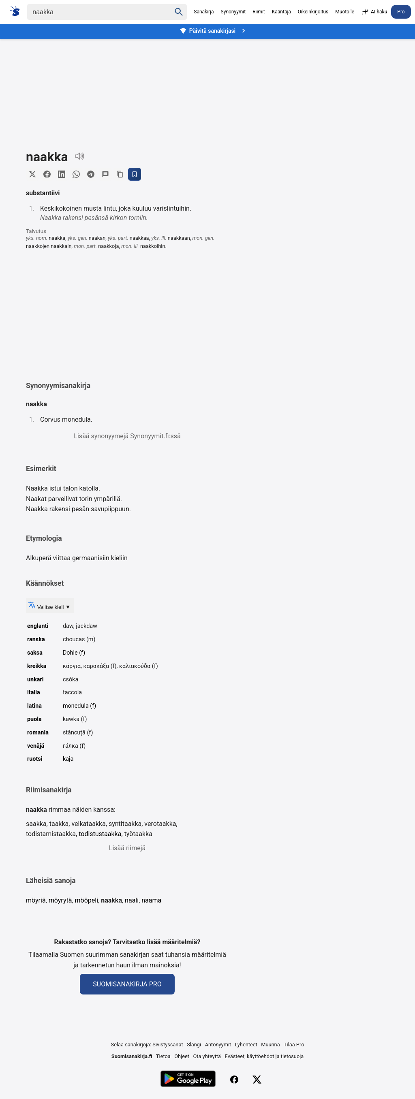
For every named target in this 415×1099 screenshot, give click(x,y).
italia (33, 692)
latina (34, 705)
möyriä (36, 900)
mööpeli (86, 900)
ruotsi (35, 758)
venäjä (35, 746)
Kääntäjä (281, 12)
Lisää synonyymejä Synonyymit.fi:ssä (127, 436)
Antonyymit (218, 1044)
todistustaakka (100, 834)
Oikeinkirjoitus (313, 12)
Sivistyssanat (167, 1044)
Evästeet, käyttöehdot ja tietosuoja (264, 1056)
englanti (37, 626)
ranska (36, 639)
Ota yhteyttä (207, 1056)
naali (132, 900)
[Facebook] (234, 1079)
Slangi (194, 1044)
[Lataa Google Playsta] (187, 1080)
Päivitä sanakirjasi (214, 31)
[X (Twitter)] (257, 1079)
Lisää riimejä (127, 848)
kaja (68, 758)
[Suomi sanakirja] (17, 11)
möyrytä (60, 900)
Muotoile (344, 12)
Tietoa (163, 1056)
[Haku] (92, 11)
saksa (35, 652)
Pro (400, 12)
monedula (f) (79, 705)
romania (38, 732)
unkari (35, 679)
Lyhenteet (246, 1044)
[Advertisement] (207, 88)
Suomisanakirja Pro (127, 984)
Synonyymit (233, 12)
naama (151, 900)
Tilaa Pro (294, 1044)
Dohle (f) (74, 652)
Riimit (258, 12)
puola (34, 719)
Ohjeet (181, 1056)
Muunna (270, 1044)
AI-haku (374, 12)
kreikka (36, 666)
